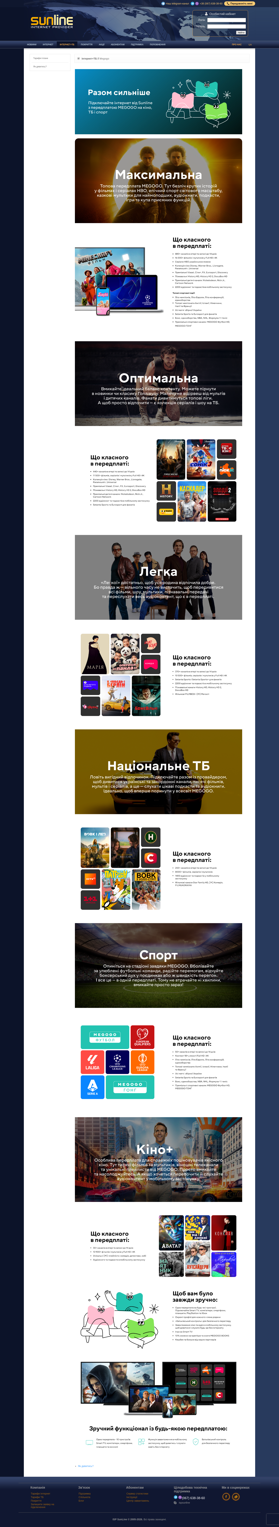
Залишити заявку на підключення (42, 1506)
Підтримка (137, 44)
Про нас (237, 44)
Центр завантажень (138, 1500)
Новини (31, 44)
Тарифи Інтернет (40, 1493)
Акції (101, 44)
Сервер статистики (137, 1493)
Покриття (86, 44)
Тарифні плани (40, 58)
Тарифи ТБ (37, 1497)
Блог (81, 1500)
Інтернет (48, 44)
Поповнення (157, 44)
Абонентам (118, 44)
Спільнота (84, 1497)
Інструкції (132, 1497)
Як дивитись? (86, 1466)
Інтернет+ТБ (67, 44)
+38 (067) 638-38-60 (211, 3)
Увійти (241, 32)
